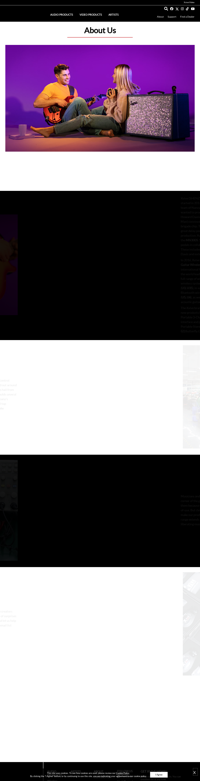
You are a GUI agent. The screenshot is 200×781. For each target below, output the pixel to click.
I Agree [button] (158, 774)
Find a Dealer (187, 16)
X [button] (194, 773)
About (160, 16)
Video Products (91, 14)
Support (172, 16)
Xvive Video (189, 2)
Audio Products (61, 14)
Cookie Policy (122, 773)
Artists (113, 14)
